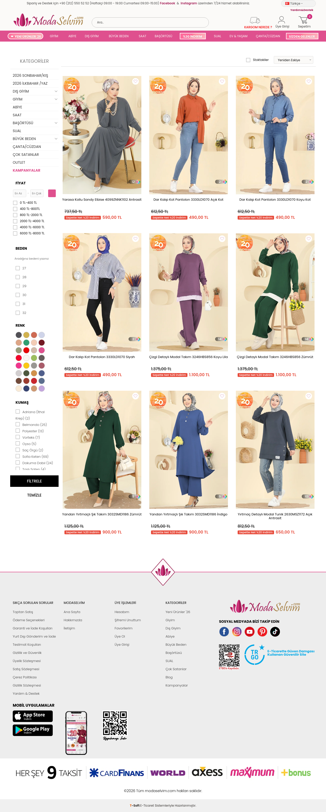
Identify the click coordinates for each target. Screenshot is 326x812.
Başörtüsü (174, 652)
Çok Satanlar (176, 669)
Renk (20, 325)
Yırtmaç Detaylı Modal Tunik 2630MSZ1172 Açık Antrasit (275, 516)
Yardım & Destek (26, 693)
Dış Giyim (173, 628)
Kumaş (22, 402)
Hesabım (122, 612)
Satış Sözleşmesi (26, 669)
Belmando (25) (31, 424)
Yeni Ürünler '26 (178, 612)
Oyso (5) (26, 443)
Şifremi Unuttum (128, 620)
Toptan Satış (23, 612)
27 (21, 268)
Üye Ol (120, 636)
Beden (21, 248)
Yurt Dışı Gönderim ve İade (34, 636)
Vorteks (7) (28, 437)
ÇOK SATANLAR (26, 154)
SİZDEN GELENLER (302, 36)
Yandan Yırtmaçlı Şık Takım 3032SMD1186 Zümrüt (102, 514)
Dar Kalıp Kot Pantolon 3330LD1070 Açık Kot (189, 199)
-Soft (135, 788)
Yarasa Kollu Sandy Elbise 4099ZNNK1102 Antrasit (101, 199)
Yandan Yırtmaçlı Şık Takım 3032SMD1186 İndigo (188, 514)
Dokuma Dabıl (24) (34, 462)
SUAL (216, 36)
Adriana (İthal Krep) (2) (30, 415)
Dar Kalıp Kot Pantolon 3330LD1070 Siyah (102, 356)
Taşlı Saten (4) (31, 469)
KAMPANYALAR (26, 170)
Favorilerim (123, 628)
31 (20, 304)
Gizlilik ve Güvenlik (27, 652)
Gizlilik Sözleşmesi (27, 685)
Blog (169, 677)
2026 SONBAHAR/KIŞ (30, 75)
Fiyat (21, 183)
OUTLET (19, 162)
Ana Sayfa (72, 612)
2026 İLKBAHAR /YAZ (30, 83)
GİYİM (54, 36)
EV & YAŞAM (239, 36)
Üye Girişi (122, 644)
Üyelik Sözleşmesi (27, 660)
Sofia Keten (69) (32, 456)
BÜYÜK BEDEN (119, 36)
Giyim (170, 620)
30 (21, 295)
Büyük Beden (176, 644)
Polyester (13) (30, 431)
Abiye (170, 636)
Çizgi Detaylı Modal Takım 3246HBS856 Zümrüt (275, 356)
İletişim (69, 628)
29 (21, 286)
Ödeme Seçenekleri (29, 620)
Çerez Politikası (25, 677)
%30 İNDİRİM (192, 36)
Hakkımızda (73, 620)
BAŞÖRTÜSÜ (163, 36)
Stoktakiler (257, 60)
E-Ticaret (147, 788)
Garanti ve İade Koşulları (32, 628)
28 (21, 277)
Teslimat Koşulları (27, 644)
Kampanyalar (177, 685)
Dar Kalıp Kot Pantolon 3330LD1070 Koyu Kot (275, 199)
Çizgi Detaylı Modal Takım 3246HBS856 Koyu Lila (188, 356)
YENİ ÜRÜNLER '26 (28, 36)
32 (21, 312)
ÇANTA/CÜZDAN (268, 36)
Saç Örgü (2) (29, 450)
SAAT (142, 36)
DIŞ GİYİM (92, 36)
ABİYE (72, 36)
